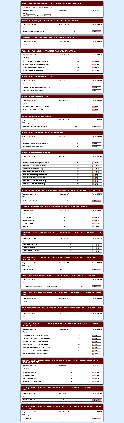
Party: (24, 15)
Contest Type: (39, 15)
